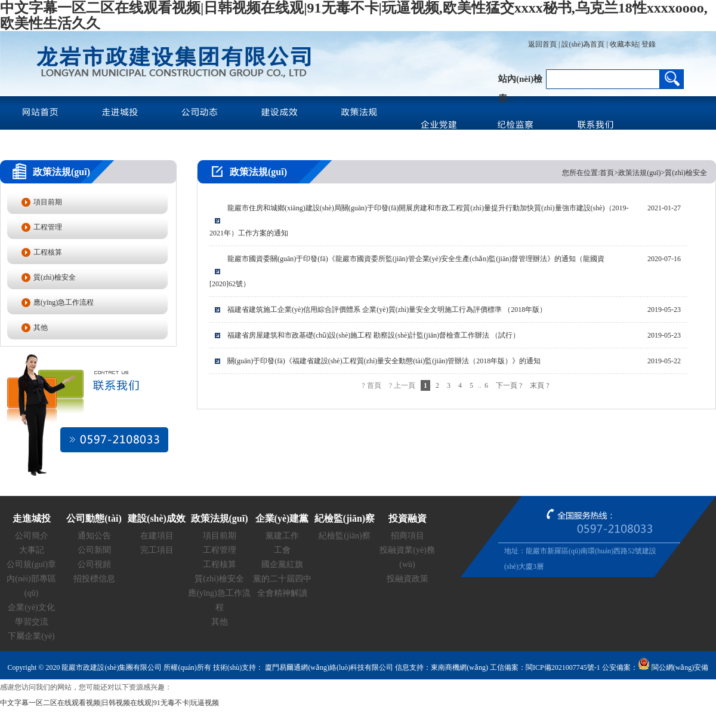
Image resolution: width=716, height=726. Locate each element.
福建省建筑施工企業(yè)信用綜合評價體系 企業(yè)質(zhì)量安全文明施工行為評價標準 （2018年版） (387, 309)
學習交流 (31, 621)
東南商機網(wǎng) (459, 667)
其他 (40, 327)
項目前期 (47, 202)
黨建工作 (282, 535)
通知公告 (94, 535)
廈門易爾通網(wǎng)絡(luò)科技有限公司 (328, 667)
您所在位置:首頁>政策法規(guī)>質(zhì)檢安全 (634, 173)
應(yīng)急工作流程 (63, 302)
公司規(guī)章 (31, 564)
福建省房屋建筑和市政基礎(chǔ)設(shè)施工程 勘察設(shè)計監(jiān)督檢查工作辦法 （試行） (373, 335)
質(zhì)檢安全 (54, 277)
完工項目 (157, 550)
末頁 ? (539, 385)
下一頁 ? (509, 385)
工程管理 (47, 227)
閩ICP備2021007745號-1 (563, 667)
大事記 (31, 550)
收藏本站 (624, 44)
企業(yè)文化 (31, 607)
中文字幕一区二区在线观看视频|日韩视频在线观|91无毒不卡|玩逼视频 (109, 703)
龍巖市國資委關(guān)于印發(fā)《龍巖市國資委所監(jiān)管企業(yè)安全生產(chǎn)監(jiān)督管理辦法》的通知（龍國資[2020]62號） (406, 271)
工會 (282, 550)
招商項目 (407, 535)
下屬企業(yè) (31, 636)
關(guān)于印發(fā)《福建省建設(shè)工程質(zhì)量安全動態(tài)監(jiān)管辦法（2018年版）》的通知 (384, 361)
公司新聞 (94, 550)
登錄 (648, 44)
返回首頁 (542, 44)
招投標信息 (94, 578)
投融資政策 (407, 578)
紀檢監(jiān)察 (344, 535)
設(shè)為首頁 (582, 44)
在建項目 (157, 535)
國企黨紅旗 (282, 564)
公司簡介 (31, 535)
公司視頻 (94, 564)
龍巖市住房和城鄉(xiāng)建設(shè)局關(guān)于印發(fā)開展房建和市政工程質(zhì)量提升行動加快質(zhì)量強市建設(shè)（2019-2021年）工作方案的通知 (419, 220)
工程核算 (47, 252)
